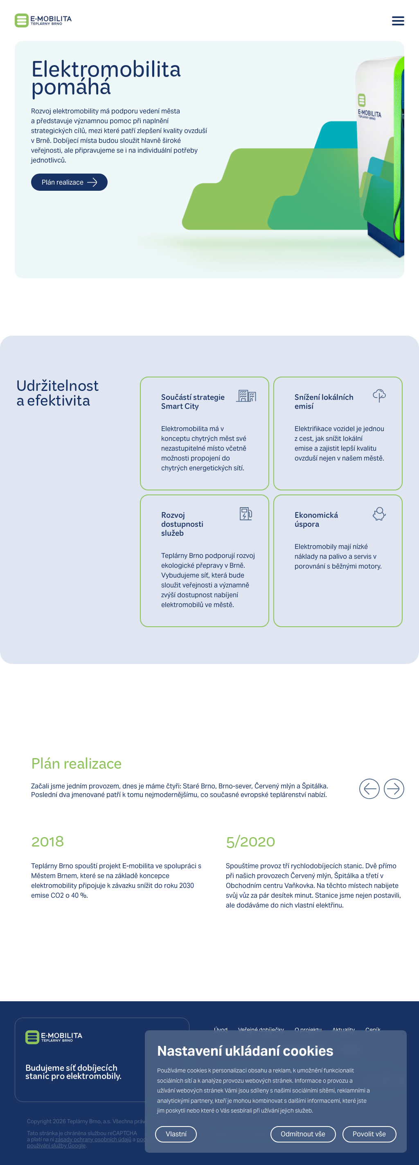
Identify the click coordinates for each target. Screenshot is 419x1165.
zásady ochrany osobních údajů (93, 1139)
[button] (369, 789)
